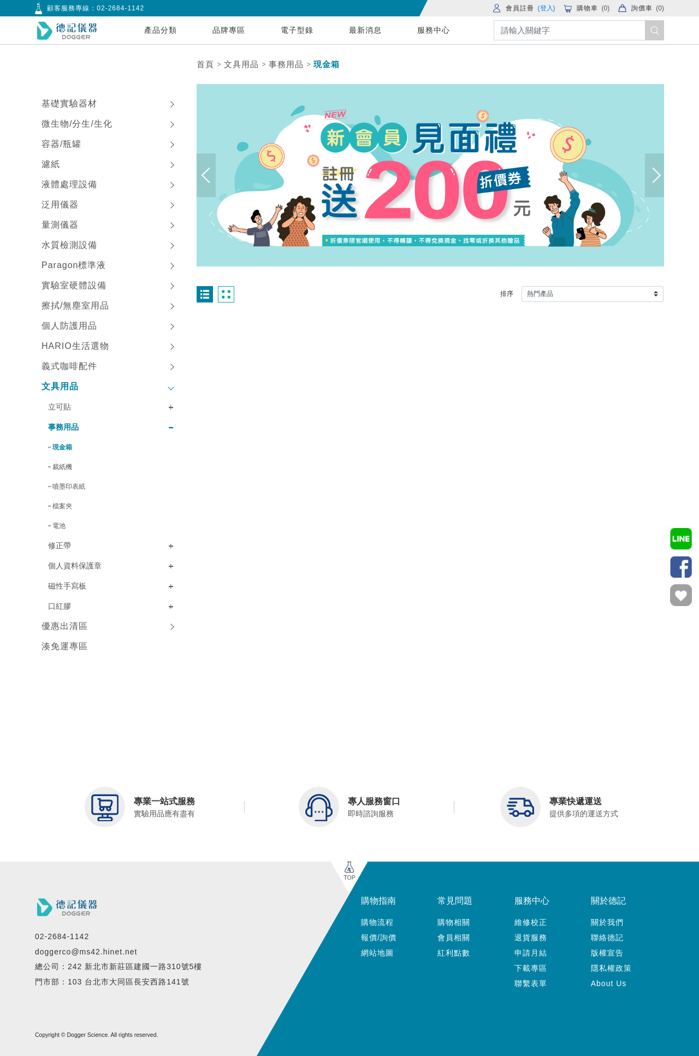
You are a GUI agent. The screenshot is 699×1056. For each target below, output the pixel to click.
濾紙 (51, 164)
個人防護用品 (69, 325)
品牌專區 (228, 30)
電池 (59, 526)
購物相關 (453, 922)
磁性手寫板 (67, 586)
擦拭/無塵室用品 (75, 305)
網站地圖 (377, 952)
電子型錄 (297, 30)
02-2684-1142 (120, 8)
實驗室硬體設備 (74, 285)
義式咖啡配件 (69, 366)
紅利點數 (453, 952)
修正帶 (59, 545)
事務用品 (286, 64)
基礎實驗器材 (69, 103)
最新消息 (365, 30)
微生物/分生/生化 (77, 123)
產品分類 (160, 30)
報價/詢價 (378, 937)
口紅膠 (59, 606)
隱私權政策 (611, 968)
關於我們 (607, 922)
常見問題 (454, 900)
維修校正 (530, 922)
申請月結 (530, 952)
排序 (506, 294)
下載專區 (530, 968)
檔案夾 (62, 506)
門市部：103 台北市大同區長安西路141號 (112, 981)
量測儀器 (60, 224)
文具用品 (241, 64)
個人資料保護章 (75, 565)
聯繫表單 (530, 983)
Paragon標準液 (74, 265)
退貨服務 (530, 937)
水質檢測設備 (69, 245)
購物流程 (377, 922)
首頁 (205, 64)
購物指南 (378, 900)
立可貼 (59, 406)
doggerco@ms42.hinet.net (86, 951)
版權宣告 (607, 952)
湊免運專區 (65, 646)
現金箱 (326, 64)
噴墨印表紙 (68, 486)
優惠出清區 (65, 626)
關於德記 (608, 900)
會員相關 (453, 937)
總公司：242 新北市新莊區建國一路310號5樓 (118, 966)
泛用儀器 (60, 204)
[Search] (579, 30)
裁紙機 (62, 467)
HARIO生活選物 (75, 346)
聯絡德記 (607, 937)
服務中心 (433, 30)
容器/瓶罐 (61, 144)
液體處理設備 (69, 184)
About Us (609, 983)
